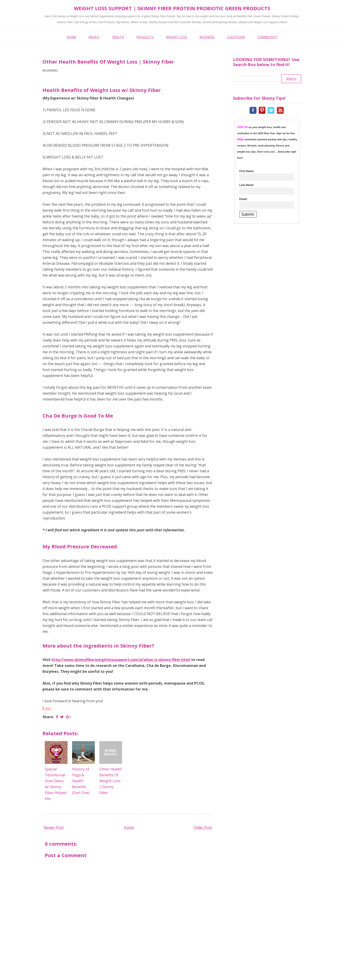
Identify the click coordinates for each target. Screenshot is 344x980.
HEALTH (118, 37)
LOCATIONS (236, 37)
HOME (71, 37)
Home (129, 827)
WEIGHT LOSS (176, 37)
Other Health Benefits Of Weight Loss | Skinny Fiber (110, 781)
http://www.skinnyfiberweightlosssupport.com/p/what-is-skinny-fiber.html (121, 659)
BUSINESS (207, 37)
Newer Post (54, 827)
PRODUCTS (145, 37)
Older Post (203, 827)
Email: (243, 199)
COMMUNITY (267, 37)
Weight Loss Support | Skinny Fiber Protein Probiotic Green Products (172, 8)
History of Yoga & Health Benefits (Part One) (81, 781)
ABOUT (94, 37)
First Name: (246, 171)
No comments (50, 70)
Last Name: (246, 185)
